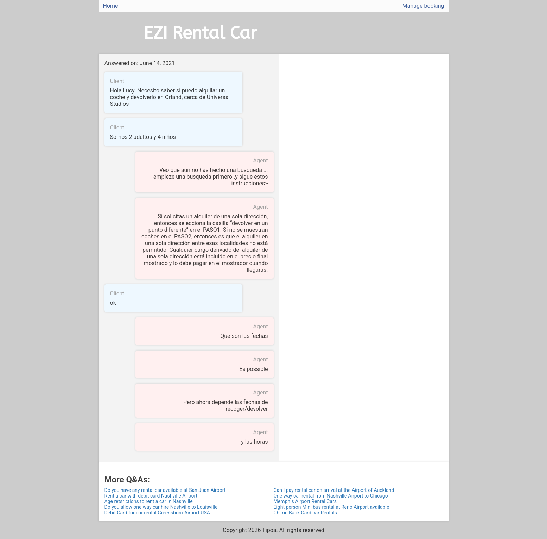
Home (110, 5)
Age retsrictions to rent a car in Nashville (148, 501)
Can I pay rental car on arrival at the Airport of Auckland (334, 490)
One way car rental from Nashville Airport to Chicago (331, 496)
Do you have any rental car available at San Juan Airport (165, 490)
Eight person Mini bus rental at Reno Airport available (331, 507)
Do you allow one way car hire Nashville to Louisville (161, 507)
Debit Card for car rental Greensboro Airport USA (157, 512)
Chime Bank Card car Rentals (305, 512)
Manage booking (423, 5)
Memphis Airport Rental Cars (305, 501)
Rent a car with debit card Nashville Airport (151, 496)
